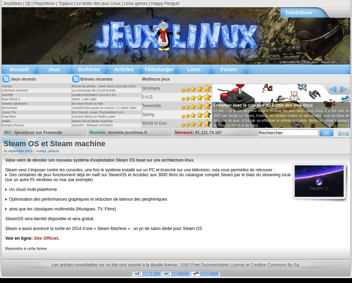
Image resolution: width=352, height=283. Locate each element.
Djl (27, 3)
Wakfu (6, 121)
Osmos (7, 86)
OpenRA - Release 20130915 (92, 125)
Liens (193, 69)
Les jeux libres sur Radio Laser (93, 116)
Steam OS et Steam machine (92, 121)
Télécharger (159, 69)
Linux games (136, 3)
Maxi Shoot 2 (11, 99)
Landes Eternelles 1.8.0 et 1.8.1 (94, 95)
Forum (229, 69)
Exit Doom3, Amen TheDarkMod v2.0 (98, 112)
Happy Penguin (165, 3)
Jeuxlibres (12, 3)
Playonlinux (44, 3)
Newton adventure (14, 103)
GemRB (7, 95)
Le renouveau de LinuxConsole (94, 90)
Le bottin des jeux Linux (98, 3)
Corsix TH (9, 112)
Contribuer (299, 12)
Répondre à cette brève (26, 248)
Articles (123, 69)
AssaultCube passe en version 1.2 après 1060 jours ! (104, 110)
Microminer (9, 108)
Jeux (54, 69)
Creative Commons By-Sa (274, 264)
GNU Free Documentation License (212, 264)
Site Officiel (46, 238)
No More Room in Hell (87, 103)
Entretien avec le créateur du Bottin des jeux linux (263, 105)
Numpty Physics (13, 125)
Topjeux (66, 3)
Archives (89, 69)
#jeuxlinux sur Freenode (38, 132)
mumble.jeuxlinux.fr (127, 132)
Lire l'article (339, 125)
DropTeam (9, 116)
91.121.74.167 (208, 132)
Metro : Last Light (84, 99)
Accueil (19, 69)
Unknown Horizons (15, 90)
